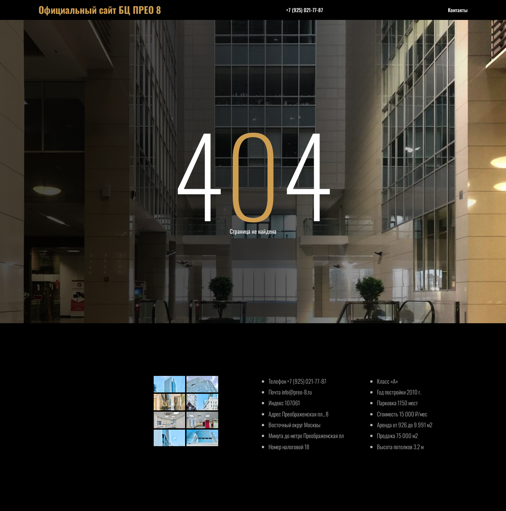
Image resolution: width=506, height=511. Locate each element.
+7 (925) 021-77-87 (304, 10)
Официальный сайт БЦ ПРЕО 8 (100, 10)
